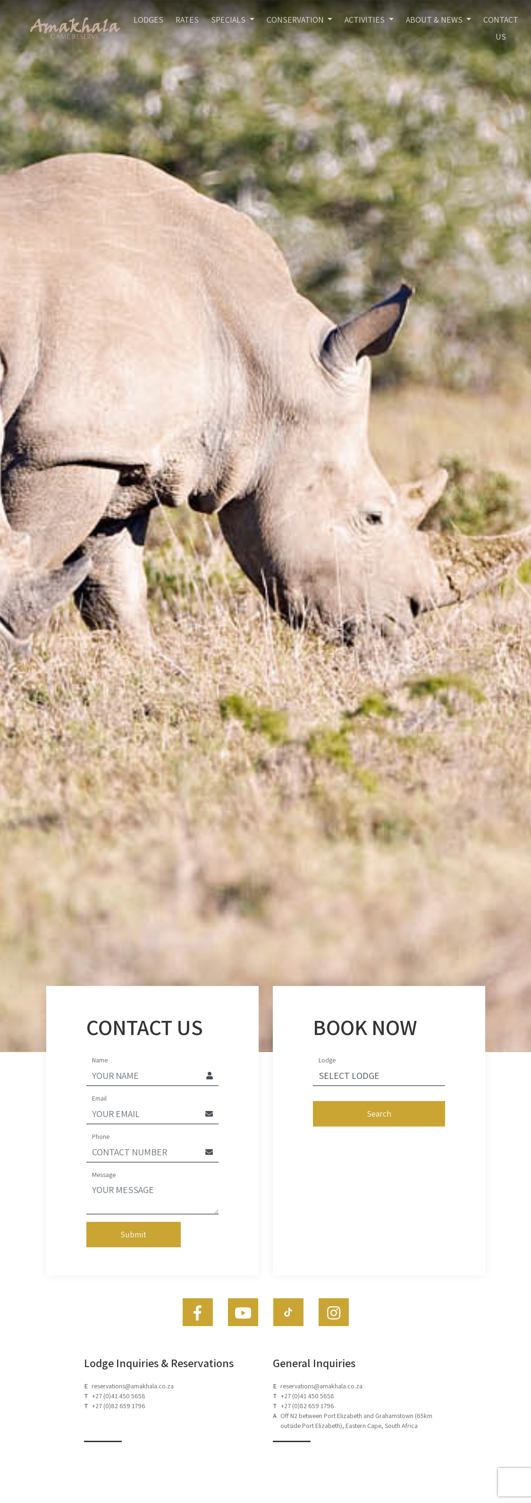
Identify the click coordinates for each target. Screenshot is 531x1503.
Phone (101, 1136)
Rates (187, 19)
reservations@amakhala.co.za (133, 1386)
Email (99, 1098)
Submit (133, 1234)
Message (104, 1174)
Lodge (327, 1060)
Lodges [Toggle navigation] (148, 19)
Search (379, 1113)
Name (100, 1060)
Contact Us (500, 28)
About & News (435, 19)
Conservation (296, 19)
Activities (366, 19)
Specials (229, 19)
